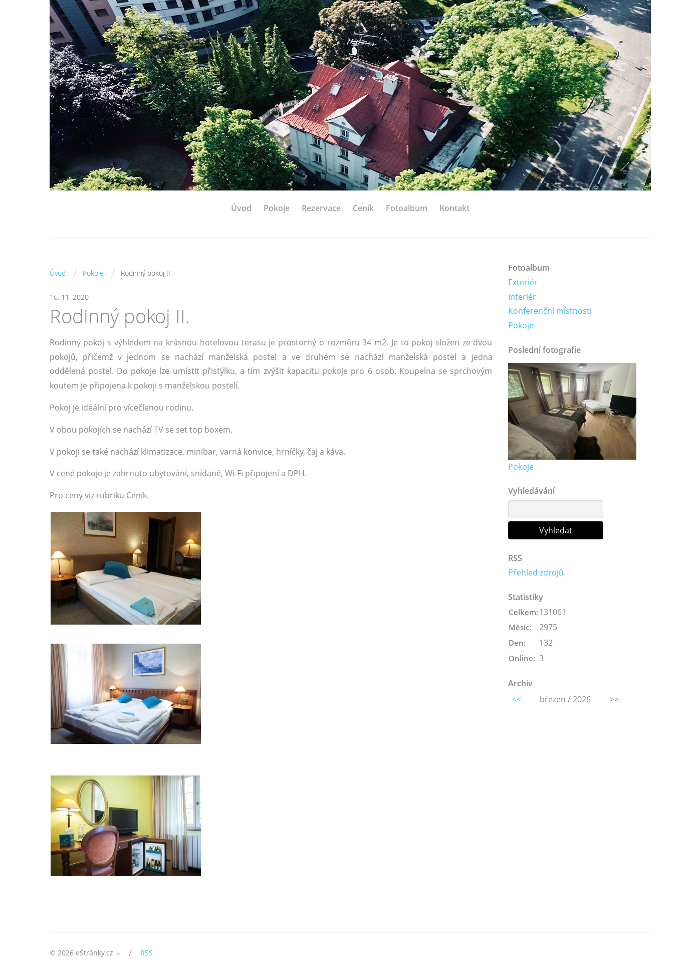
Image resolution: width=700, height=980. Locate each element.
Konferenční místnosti (550, 310)
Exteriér (523, 282)
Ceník (363, 208)
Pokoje (277, 208)
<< (516, 699)
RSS (146, 952)
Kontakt (454, 208)
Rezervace (321, 208)
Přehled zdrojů (536, 572)
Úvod (241, 208)
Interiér (522, 296)
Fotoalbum (406, 208)
